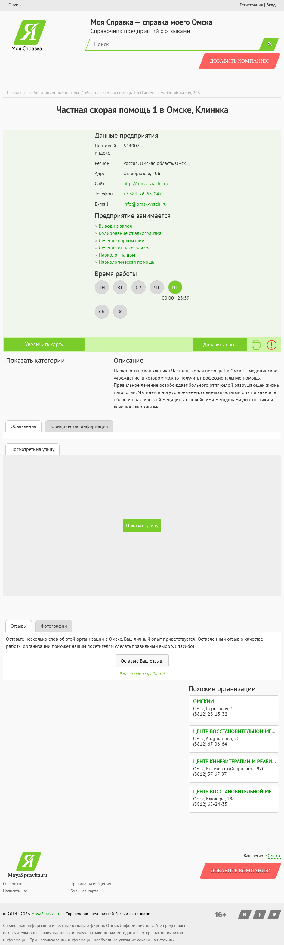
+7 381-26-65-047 (142, 194)
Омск (272, 855)
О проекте (12, 883)
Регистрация (251, 5)
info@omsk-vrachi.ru (145, 204)
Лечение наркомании (121, 240)
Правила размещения (90, 883)
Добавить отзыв (220, 344)
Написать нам (16, 891)
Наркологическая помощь (126, 262)
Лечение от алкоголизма (125, 248)
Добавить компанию (240, 61)
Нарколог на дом (117, 255)
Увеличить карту (44, 344)
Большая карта (84, 891)
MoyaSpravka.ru (45, 913)
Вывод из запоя (115, 226)
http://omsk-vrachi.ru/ (145, 183)
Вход (271, 5)
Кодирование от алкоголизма (130, 233)
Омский (203, 701)
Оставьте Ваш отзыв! (142, 661)
